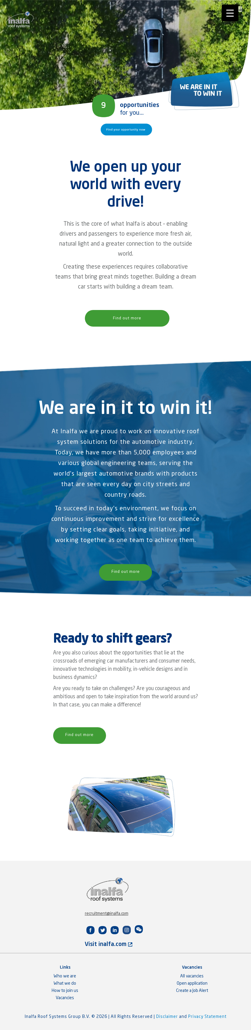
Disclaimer (167, 1017)
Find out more (127, 318)
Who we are (65, 976)
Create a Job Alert (192, 991)
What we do (65, 983)
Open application (192, 983)
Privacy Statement (207, 1017)
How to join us (65, 991)
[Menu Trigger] (230, 13)
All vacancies (192, 976)
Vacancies (65, 998)
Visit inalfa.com (108, 944)
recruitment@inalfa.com (106, 914)
